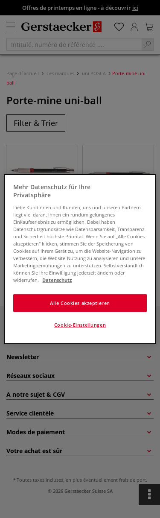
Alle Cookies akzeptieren (80, 303)
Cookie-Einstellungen (80, 325)
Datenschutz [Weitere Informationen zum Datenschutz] (57, 280)
